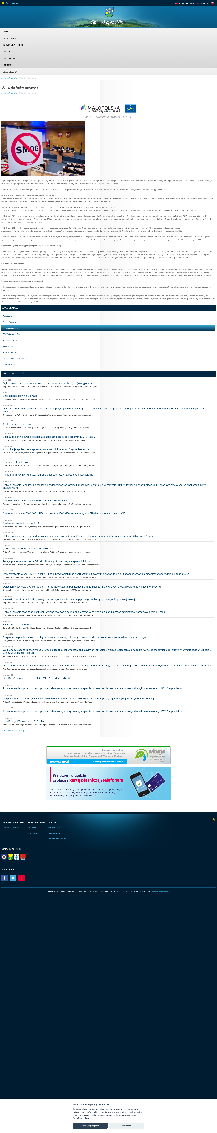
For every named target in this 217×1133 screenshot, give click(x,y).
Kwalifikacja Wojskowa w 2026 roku (23, 721)
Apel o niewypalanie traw (17, 424)
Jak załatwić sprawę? (11, 828)
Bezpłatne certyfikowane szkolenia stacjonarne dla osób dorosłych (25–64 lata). (49, 436)
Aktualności (7, 316)
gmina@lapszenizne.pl (161, 892)
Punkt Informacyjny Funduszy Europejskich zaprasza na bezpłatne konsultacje (48, 474)
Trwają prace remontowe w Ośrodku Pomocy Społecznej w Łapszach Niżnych (47, 561)
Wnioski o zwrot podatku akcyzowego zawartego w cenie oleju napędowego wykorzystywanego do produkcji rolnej (69, 599)
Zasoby (52, 822)
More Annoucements (12, 731)
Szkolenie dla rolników (16, 462)
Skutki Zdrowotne (9, 352)
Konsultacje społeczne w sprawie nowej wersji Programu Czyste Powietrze (46, 449)
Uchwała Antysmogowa (27, 78)
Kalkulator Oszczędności (12, 340)
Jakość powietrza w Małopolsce (15, 358)
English (192, 3)
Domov (4, 78)
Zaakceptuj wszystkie (90, 1126)
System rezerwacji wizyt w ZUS (21, 523)
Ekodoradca (10, 72)
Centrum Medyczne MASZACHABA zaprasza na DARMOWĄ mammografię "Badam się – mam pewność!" (64, 513)
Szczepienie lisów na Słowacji (20, 396)
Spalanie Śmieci (9, 346)
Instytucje (9, 58)
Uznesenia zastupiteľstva (57, 839)
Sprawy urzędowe (14, 822)
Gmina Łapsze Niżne (108, 22)
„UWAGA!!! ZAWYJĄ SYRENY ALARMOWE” (28, 548)
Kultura (7, 65)
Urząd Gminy (10, 38)
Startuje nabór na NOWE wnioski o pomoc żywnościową (35, 500)
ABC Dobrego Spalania (12, 334)
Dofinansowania (9, 364)
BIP (212, 3)
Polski (181, 3)
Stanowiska (32, 828)
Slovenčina (205, 3)
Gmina (6, 31)
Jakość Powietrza (9, 322)
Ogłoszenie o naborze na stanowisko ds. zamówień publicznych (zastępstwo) (47, 383)
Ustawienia (126, 1126)
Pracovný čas (33, 833)
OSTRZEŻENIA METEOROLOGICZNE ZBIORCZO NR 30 (36, 678)
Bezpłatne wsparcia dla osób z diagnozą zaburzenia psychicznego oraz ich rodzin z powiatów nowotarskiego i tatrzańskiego (74, 637)
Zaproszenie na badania (17, 624)
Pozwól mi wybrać (81, 1118)
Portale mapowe (54, 828)
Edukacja (8, 52)
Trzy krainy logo (209, 13)
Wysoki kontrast (12, 3)
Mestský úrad (36, 822)
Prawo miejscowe (54, 833)
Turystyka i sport (13, 45)
